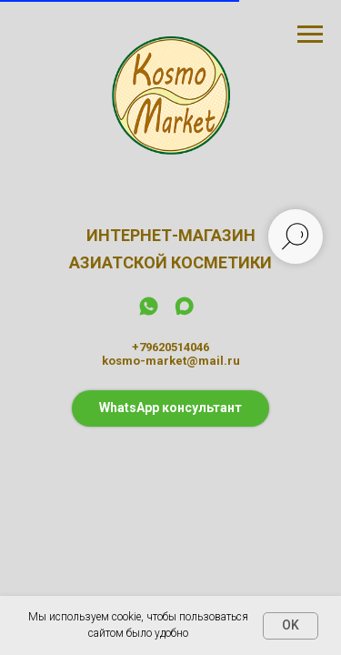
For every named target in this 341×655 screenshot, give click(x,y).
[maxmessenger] (184, 312)
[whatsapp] (148, 312)
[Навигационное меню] (310, 34)
